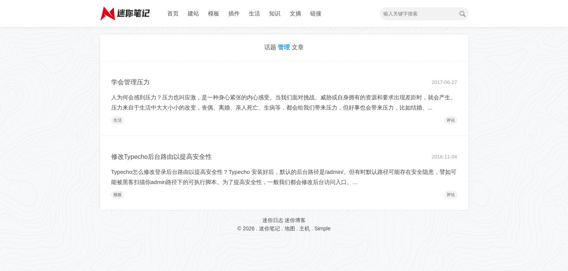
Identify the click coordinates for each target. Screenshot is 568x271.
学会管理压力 (130, 82)
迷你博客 (295, 220)
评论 (451, 120)
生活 (254, 13)
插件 (234, 13)
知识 (274, 13)
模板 (213, 13)
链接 (316, 13)
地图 (290, 228)
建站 (193, 13)
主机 (304, 228)
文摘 (295, 13)
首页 (173, 13)
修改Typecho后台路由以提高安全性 (161, 156)
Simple (322, 228)
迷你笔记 (269, 228)
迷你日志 (272, 220)
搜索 (462, 13)
